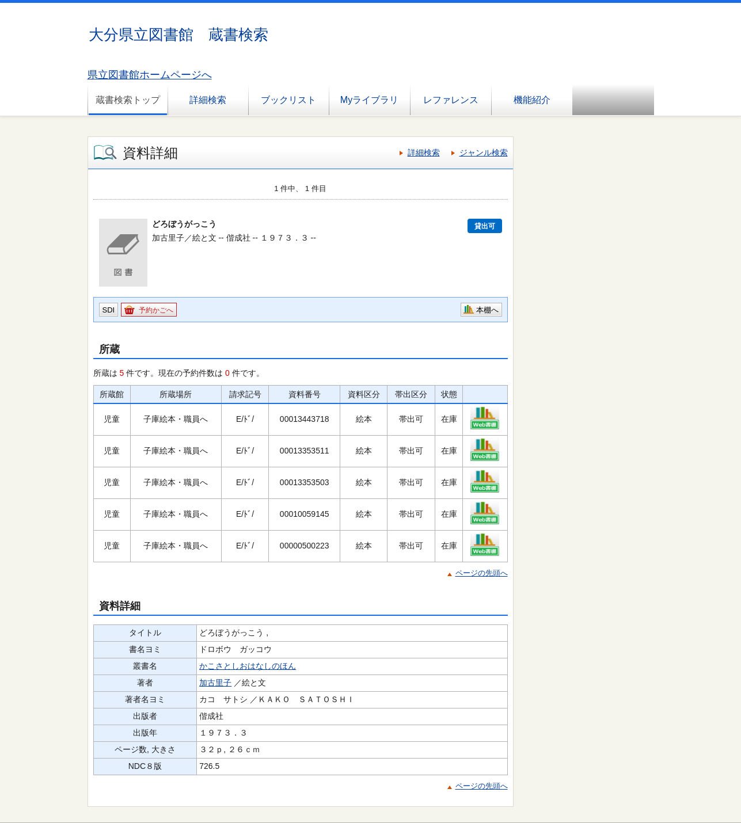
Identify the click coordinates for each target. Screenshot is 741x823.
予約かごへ (156, 310)
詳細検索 (207, 100)
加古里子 (215, 682)
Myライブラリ (369, 100)
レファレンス (450, 100)
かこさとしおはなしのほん (247, 665)
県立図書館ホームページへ (150, 75)
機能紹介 (532, 100)
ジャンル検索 (483, 152)
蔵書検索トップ (128, 100)
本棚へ (487, 310)
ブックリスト (288, 100)
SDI (108, 310)
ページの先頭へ (481, 573)
